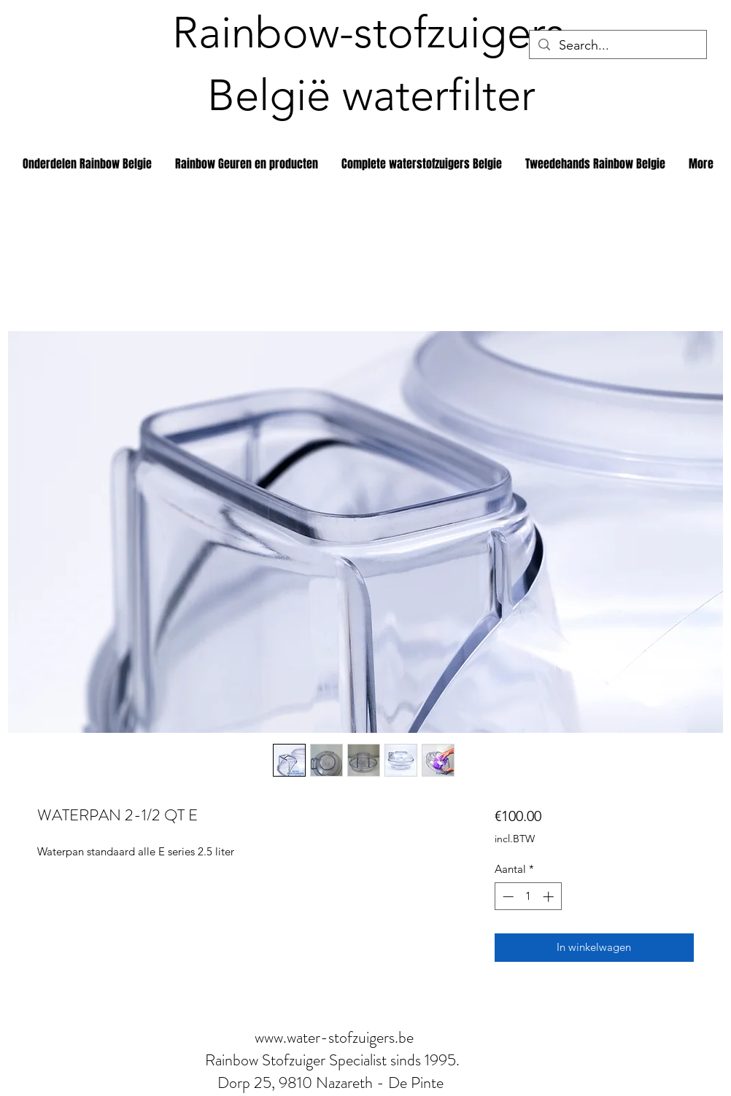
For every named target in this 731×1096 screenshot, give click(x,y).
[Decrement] (507, 896)
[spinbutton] (528, 896)
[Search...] (617, 46)
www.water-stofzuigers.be (334, 1037)
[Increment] (550, 896)
